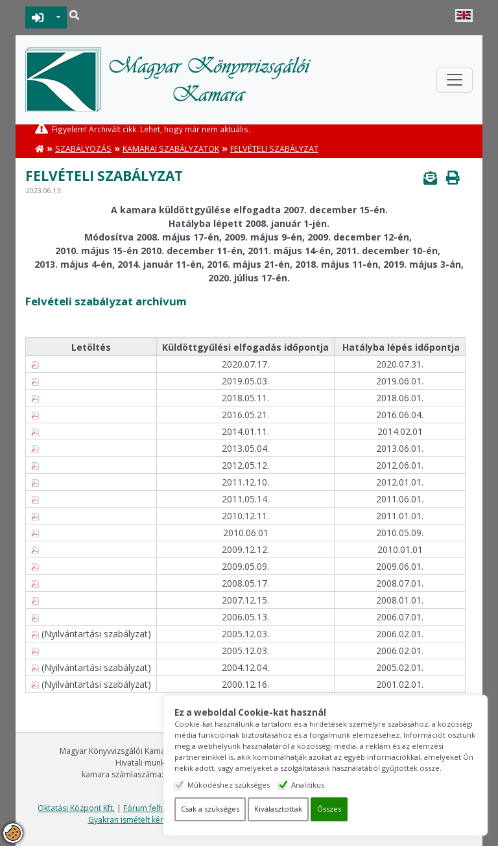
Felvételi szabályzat (274, 148)
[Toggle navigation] (454, 80)
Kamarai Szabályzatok (171, 148)
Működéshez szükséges (228, 785)
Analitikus (307, 785)
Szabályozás (83, 148)
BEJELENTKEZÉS (38, 17)
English (464, 15)
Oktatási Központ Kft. (76, 808)
